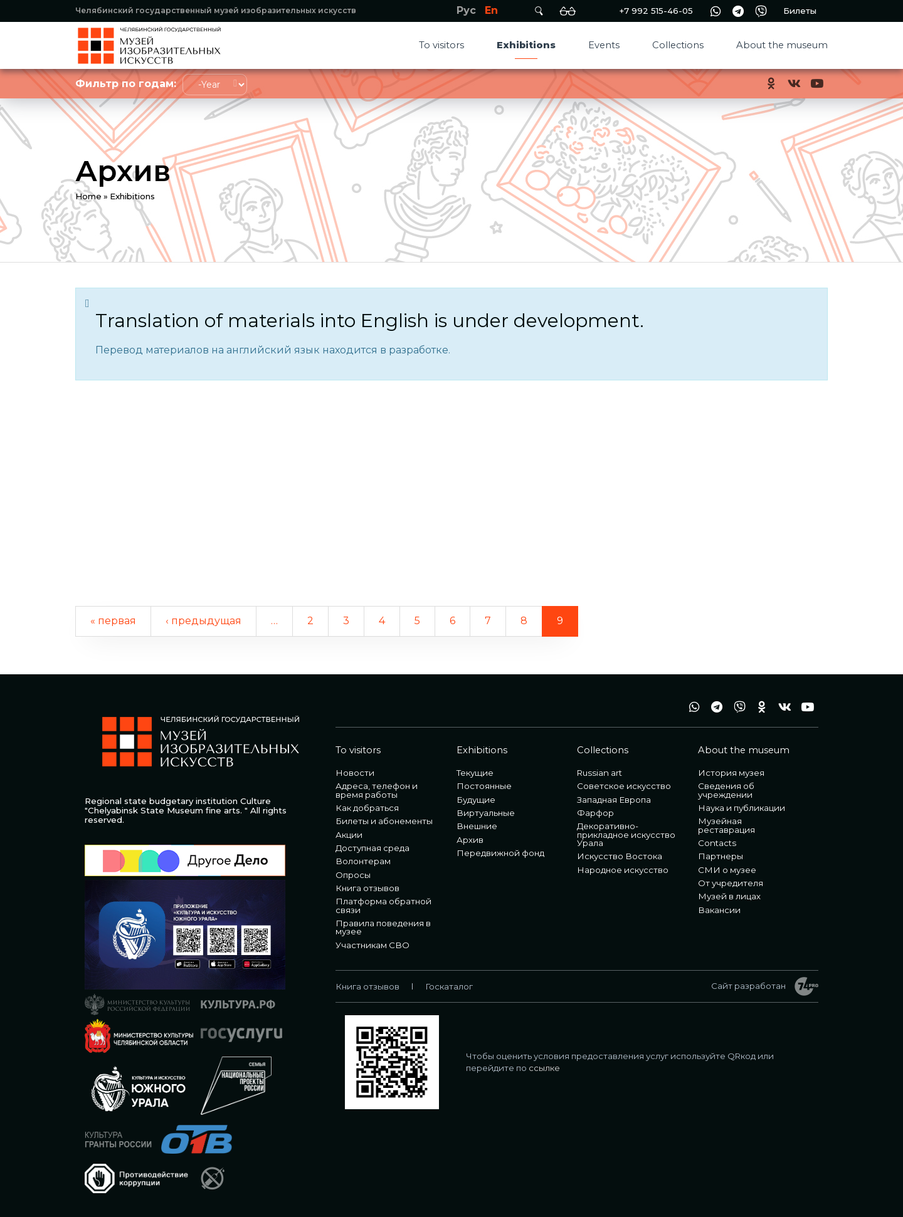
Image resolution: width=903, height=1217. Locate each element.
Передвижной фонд (500, 853)
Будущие (476, 800)
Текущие (475, 773)
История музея (731, 773)
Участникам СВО (372, 945)
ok (771, 83)
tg (738, 11)
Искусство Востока (619, 856)
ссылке (544, 1068)
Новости (354, 773)
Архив (470, 840)
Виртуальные (486, 813)
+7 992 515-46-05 (656, 11)
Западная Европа (614, 800)
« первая (113, 621)
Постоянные (484, 786)
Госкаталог (449, 986)
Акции (348, 835)
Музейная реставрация (726, 825)
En (491, 10)
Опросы (353, 875)
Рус (466, 10)
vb (760, 11)
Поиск (538, 11)
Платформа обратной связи (383, 905)
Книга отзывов (367, 888)
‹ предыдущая (203, 621)
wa (715, 11)
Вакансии (719, 910)
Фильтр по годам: (125, 84)
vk (794, 83)
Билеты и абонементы (384, 821)
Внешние (477, 826)
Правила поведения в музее (383, 927)
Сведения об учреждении (726, 790)
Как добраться (367, 808)
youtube (816, 83)
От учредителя (730, 883)
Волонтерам (363, 861)
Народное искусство (622, 870)
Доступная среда (372, 848)
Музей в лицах (729, 896)
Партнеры (720, 856)
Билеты (799, 11)
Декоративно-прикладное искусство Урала (626, 834)
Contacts (717, 843)
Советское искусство (624, 786)
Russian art (599, 773)
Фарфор (595, 813)
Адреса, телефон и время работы (376, 790)
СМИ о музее (727, 870)
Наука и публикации (741, 808)
